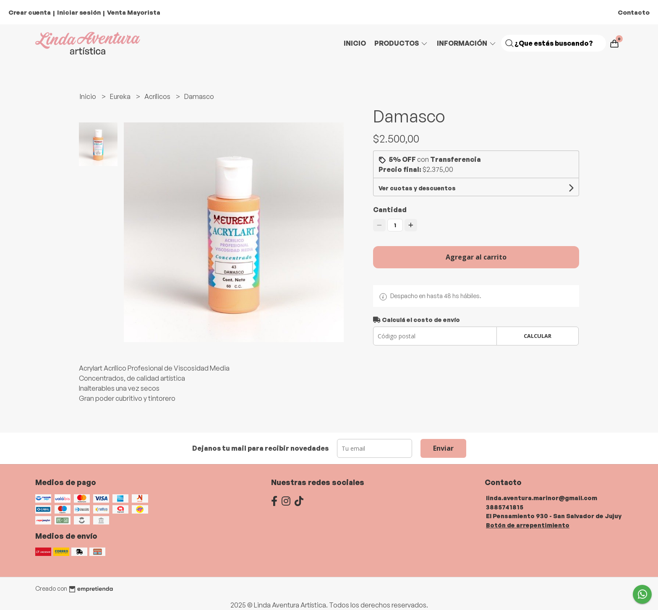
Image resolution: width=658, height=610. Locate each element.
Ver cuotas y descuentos (417, 188)
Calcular (537, 336)
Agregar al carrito (476, 257)
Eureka (121, 96)
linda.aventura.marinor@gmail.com (541, 497)
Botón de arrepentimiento (527, 525)
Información (467, 43)
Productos (401, 43)
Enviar (443, 448)
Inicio (355, 43)
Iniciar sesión (79, 12)
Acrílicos (158, 96)
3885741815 (504, 507)
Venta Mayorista (133, 12)
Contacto (634, 12)
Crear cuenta (29, 12)
